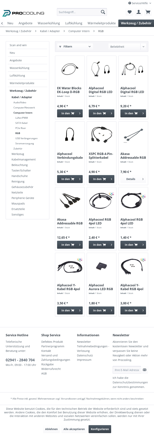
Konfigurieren (100, 429)
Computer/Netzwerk (24, 107)
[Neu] (10, 23)
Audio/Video (19, 102)
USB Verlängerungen (26, 138)
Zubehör (17, 148)
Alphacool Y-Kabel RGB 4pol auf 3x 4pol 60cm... (68, 287)
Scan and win (18, 45)
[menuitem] (82, 13)
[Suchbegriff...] (82, 12)
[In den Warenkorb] (70, 113)
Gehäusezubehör (22, 187)
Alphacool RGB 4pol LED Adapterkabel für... (100, 221)
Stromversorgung (24, 143)
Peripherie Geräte (23, 198)
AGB (44, 373)
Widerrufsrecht (51, 369)
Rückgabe (47, 364)
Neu (12, 52)
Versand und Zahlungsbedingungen (55, 358)
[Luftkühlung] (74, 23)
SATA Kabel (21, 123)
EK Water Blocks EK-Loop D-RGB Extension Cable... (69, 90)
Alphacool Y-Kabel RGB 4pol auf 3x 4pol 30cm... (131, 287)
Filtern (65, 46)
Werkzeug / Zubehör (23, 90)
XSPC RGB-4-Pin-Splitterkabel (101, 155)
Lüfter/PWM (21, 117)
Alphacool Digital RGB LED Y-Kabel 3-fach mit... (100, 90)
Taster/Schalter (21, 170)
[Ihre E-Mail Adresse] (127, 370)
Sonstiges (18, 214)
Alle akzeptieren (74, 429)
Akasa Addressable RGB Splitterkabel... (70, 221)
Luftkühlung (17, 75)
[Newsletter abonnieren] (144, 370)
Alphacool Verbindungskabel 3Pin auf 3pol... (70, 155)
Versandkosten (69, 398)
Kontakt (46, 351)
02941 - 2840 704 (20, 360)
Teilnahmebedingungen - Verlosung (93, 348)
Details (135, 178)
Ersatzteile (18, 209)
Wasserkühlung (19, 68)
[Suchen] (103, 12)
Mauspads (18, 203)
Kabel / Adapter (22, 97)
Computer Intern (22, 112)
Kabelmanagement (24, 159)
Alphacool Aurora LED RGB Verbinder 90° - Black (101, 287)
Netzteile (17, 192)
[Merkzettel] (129, 12)
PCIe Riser (20, 128)
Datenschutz (85, 355)
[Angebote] (25, 23)
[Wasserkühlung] (49, 23)
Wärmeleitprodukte (22, 83)
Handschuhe (20, 176)
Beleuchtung (20, 165)
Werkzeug (18, 154)
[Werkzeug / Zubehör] (136, 23)
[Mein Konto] (138, 12)
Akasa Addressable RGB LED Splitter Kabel (133, 155)
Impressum (84, 360)
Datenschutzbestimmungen (130, 382)
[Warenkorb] (148, 12)
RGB (17, 133)
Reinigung (18, 181)
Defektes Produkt (52, 341)
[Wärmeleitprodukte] (101, 23)
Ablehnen (51, 429)
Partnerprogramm (52, 346)
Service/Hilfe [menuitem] (138, 3)
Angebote (16, 60)
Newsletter (84, 341)
